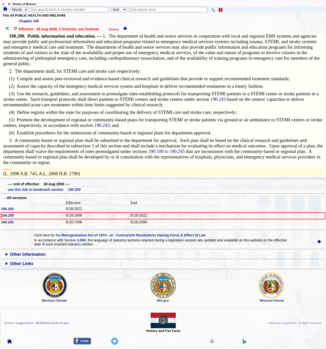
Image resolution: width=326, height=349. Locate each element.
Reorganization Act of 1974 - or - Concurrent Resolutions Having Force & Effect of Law (133, 235)
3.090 (81, 240)
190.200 (7, 209)
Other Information (28, 254)
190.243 (218, 99)
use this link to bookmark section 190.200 (44, 190)
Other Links (21, 263)
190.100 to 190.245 (166, 151)
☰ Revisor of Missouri (21, 4)
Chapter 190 (29, 21)
